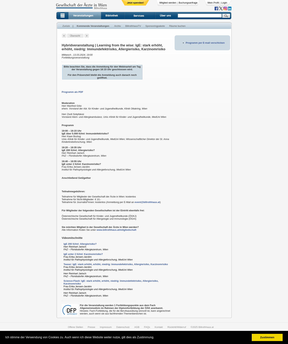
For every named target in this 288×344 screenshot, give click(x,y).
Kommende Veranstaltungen (93, 26)
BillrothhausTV (133, 26)
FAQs (147, 327)
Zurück (66, 26)
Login (224, 2)
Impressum (106, 327)
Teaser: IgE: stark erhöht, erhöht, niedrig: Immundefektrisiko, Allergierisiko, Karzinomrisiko (116, 264)
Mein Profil (213, 2)
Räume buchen (177, 26)
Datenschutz (123, 327)
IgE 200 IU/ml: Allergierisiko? (80, 244)
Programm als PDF (72, 92)
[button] (155, 337)
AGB (136, 327)
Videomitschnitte (72, 237)
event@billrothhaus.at (147, 202)
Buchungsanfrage (188, 2)
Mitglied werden (167, 2)
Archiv (117, 26)
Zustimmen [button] (267, 337)
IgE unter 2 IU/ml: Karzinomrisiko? (83, 254)
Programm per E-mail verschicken (205, 42)
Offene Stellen (75, 327)
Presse (91, 327)
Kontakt (159, 327)
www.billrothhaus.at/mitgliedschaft (116, 229)
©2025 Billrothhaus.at (202, 327)
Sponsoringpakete (155, 26)
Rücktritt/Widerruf (176, 327)
